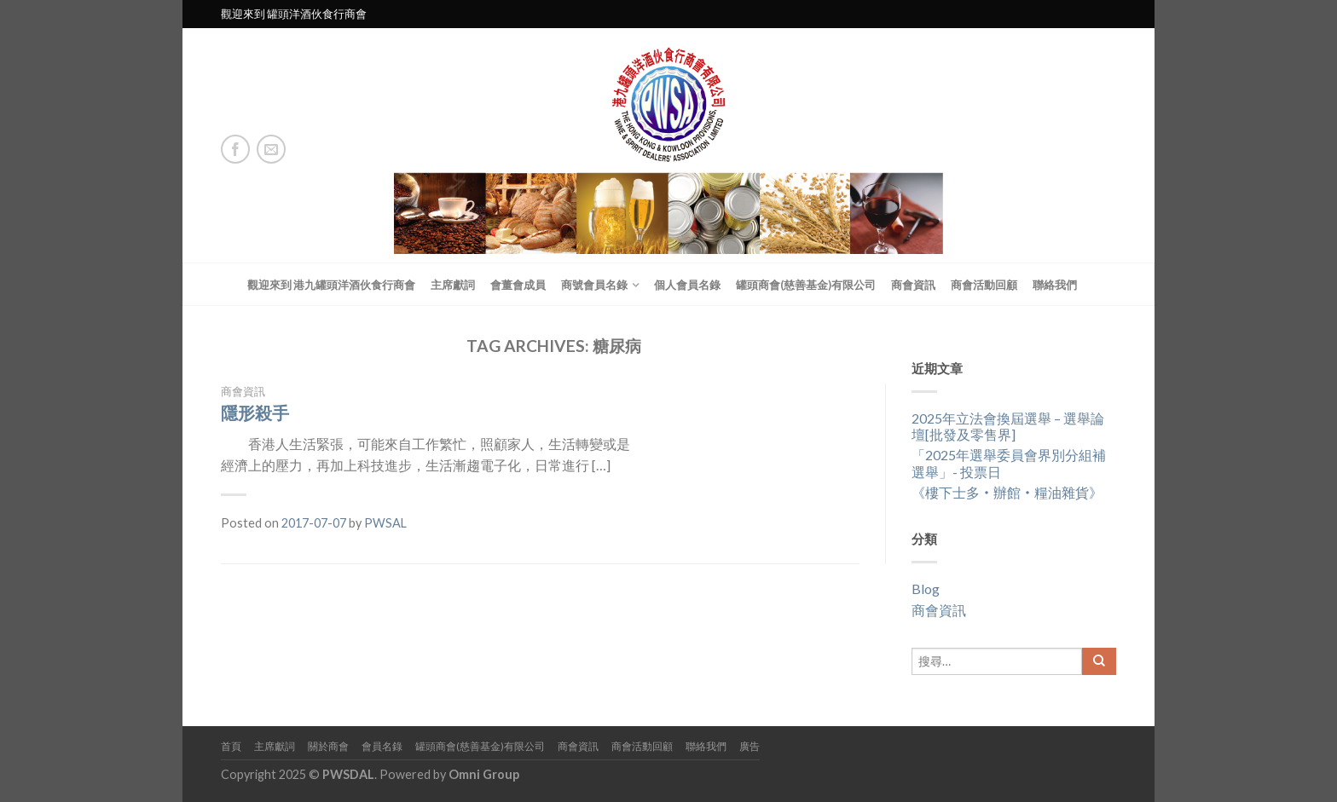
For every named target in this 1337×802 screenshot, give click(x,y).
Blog (926, 588)
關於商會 (328, 746)
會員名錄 (382, 746)
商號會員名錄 (594, 284)
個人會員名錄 (687, 284)
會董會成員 (518, 284)
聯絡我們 (1055, 284)
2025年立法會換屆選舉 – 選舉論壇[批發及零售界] (1008, 426)
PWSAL (385, 523)
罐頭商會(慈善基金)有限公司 (806, 284)
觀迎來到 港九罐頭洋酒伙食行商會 (331, 284)
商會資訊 (913, 284)
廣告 (749, 746)
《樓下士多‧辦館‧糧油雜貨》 (1007, 492)
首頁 (231, 746)
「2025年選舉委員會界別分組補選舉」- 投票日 (1009, 463)
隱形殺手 (255, 412)
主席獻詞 (453, 284)
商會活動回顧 (984, 284)
